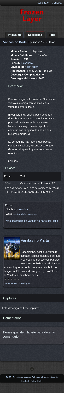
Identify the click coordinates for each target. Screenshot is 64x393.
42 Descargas (23, 283)
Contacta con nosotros (22, 377)
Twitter (33, 381)
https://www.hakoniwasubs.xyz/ (25, 214)
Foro (52, 34)
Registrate (43, 2)
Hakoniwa (27, 63)
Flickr (39, 381)
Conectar (57, 2)
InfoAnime (14, 34)
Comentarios (10, 283)
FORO (9, 377)
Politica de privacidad (40, 377)
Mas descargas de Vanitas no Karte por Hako (32, 221)
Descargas (35, 34)
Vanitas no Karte (15, 42)
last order (32, 67)
